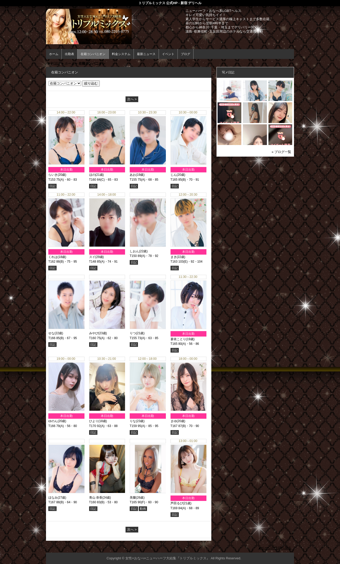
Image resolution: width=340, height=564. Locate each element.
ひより (93, 421)
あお (133, 175)
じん (174, 175)
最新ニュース (146, 54)
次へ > (132, 99)
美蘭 (133, 497)
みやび (93, 333)
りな (133, 421)
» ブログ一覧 (281, 152)
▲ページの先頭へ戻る (274, 548)
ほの (92, 175)
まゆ (174, 421)
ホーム (53, 54)
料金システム (121, 54)
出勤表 (69, 54)
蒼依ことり (178, 339)
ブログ (185, 54)
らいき (53, 175)
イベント (168, 54)
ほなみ (53, 497)
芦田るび (177, 503)
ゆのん (53, 421)
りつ (133, 333)
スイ (92, 257)
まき (174, 257)
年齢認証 (54, 63)
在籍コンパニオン (93, 54)
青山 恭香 (95, 497)
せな (51, 333)
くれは (53, 257)
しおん (134, 251)
